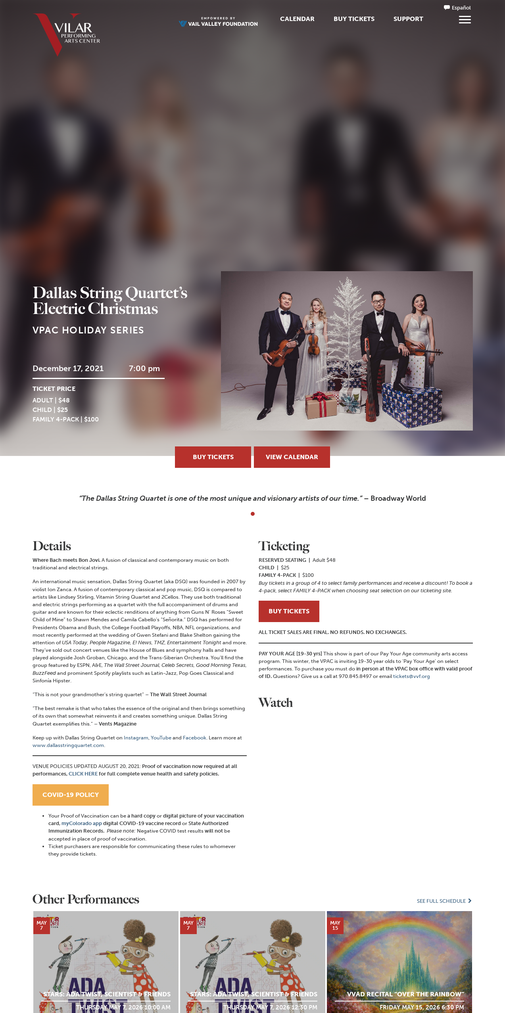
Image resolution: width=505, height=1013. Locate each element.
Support (408, 19)
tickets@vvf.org (411, 676)
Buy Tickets (354, 19)
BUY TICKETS (289, 611)
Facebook (194, 738)
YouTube (161, 738)
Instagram (136, 738)
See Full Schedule (444, 901)
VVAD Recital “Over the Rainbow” (405, 994)
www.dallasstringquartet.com (68, 745)
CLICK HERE (83, 774)
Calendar (297, 19)
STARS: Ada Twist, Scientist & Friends (107, 994)
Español (461, 8)
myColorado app (81, 823)
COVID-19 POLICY (70, 795)
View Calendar (292, 457)
